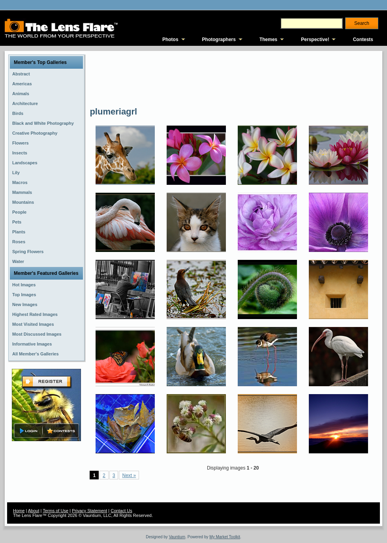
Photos (170, 39)
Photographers (219, 39)
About (33, 510)
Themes (268, 39)
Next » (129, 475)
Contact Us (121, 510)
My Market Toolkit (224, 537)
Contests (363, 39)
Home (18, 510)
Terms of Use (55, 510)
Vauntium (177, 537)
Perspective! (315, 39)
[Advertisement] (119, 78)
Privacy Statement (89, 510)
